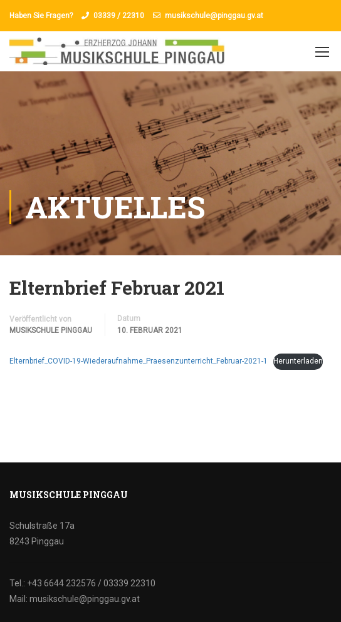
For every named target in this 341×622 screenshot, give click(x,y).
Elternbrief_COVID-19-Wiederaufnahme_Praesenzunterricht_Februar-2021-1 (138, 361)
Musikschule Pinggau (50, 330)
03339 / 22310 (118, 15)
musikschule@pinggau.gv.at (214, 15)
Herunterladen (298, 361)
